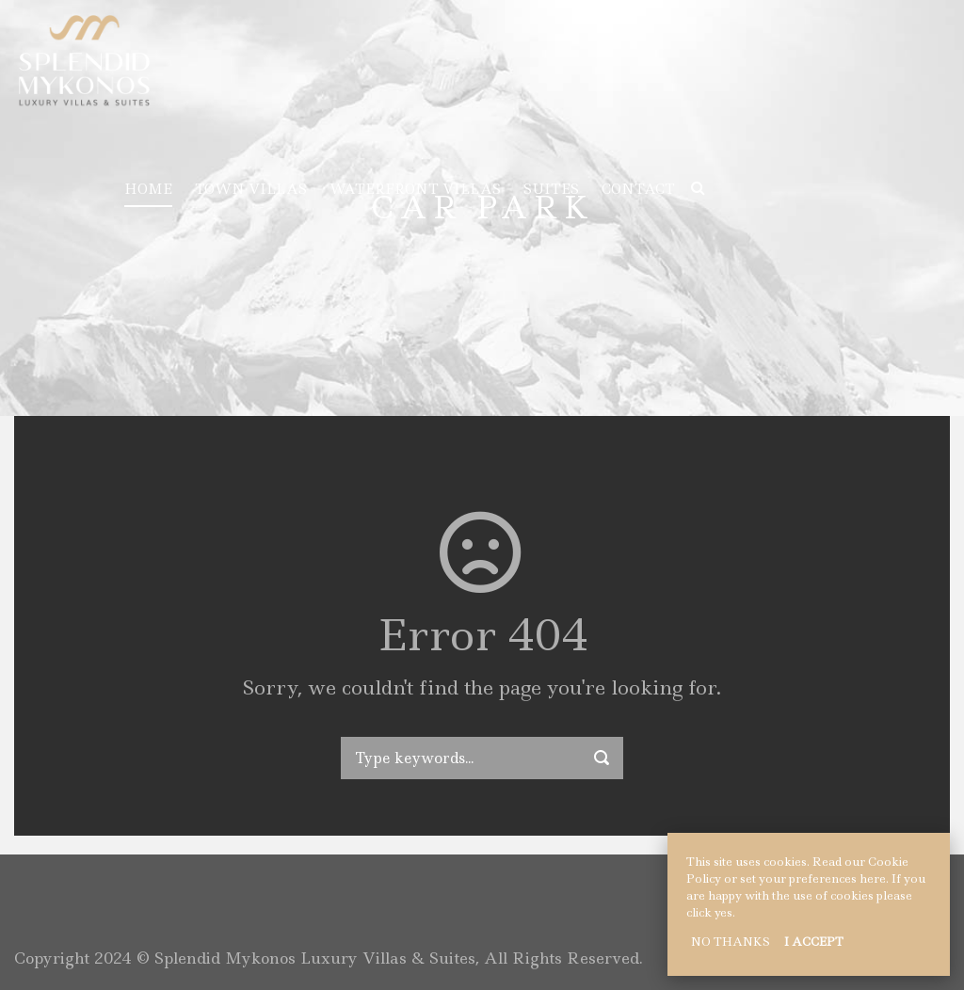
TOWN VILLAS (251, 189)
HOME (148, 189)
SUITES (551, 189)
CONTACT (638, 189)
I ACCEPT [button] (814, 942)
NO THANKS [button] (730, 942)
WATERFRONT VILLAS (415, 189)
